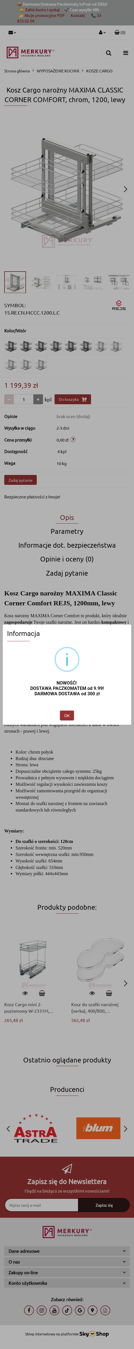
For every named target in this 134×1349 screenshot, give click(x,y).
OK (67, 715)
